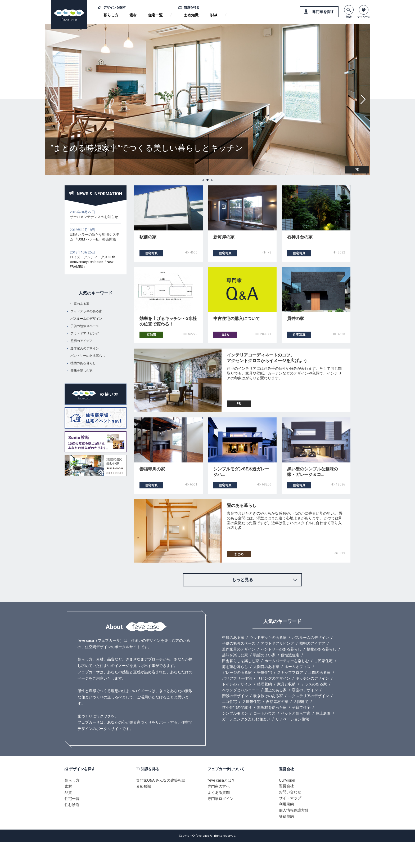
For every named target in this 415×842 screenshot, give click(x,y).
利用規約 (286, 804)
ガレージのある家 (237, 672)
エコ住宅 (229, 702)
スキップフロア (290, 672)
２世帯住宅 (251, 702)
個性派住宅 (290, 655)
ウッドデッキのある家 (86, 311)
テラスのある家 (314, 684)
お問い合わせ (290, 792)
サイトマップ (290, 798)
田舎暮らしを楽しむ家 (240, 661)
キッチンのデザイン (312, 678)
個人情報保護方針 (294, 810)
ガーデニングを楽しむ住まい (246, 719)
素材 (133, 15)
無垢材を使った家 (272, 707)
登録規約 (286, 816)
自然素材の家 (277, 702)
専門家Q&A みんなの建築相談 (160, 780)
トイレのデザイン (237, 684)
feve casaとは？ (221, 780)
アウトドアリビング (84, 333)
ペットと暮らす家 (295, 713)
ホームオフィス (297, 667)
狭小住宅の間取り (237, 707)
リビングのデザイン (273, 678)
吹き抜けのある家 (268, 696)
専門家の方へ (219, 786)
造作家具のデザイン (84, 348)
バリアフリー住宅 (237, 678)
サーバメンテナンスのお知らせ (94, 217)
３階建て (301, 702)
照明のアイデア (81, 341)
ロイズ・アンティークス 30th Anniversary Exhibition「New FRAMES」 (92, 262)
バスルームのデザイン (86, 318)
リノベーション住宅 (292, 719)
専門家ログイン (220, 798)
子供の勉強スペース (84, 326)
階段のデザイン (235, 696)
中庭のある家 (79, 304)
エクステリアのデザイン (308, 696)
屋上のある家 (275, 690)
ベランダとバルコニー (240, 690)
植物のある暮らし (83, 363)
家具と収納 (286, 684)
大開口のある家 (266, 667)
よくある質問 (219, 792)
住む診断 (72, 805)
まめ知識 (191, 15)
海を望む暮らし (235, 667)
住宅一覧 (155, 15)
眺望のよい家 (264, 655)
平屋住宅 (264, 672)
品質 (68, 792)
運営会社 (286, 786)
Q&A (213, 15)
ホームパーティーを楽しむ (286, 661)
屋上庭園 (323, 713)
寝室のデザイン (305, 690)
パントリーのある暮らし (87, 356)
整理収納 (264, 684)
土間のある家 (319, 672)
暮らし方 (110, 15)
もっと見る (242, 579)
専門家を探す (323, 12)
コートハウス (264, 713)
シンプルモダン (235, 713)
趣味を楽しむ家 (81, 370)
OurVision (287, 780)
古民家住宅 (323, 661)
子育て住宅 (301, 707)
